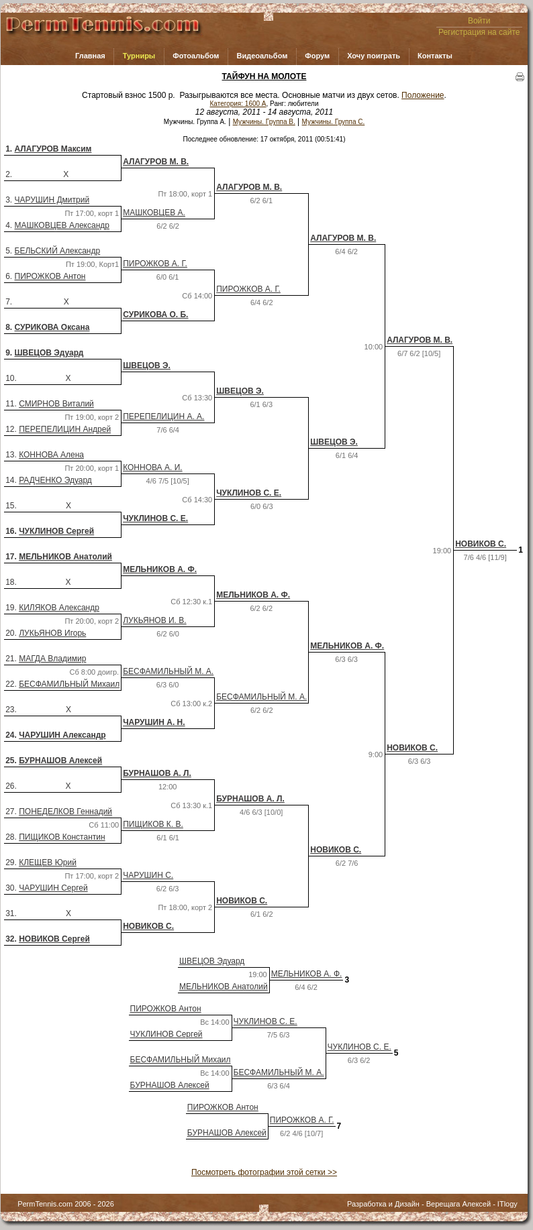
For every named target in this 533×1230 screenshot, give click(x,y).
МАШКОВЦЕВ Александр (62, 225)
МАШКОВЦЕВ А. (154, 212)
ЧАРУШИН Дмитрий (52, 200)
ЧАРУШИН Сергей (53, 888)
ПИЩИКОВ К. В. (153, 824)
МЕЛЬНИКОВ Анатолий (65, 556)
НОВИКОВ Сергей (54, 939)
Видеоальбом (261, 56)
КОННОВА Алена (51, 454)
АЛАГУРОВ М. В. (156, 161)
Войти (479, 20)
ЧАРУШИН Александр (62, 735)
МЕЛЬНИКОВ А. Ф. (160, 569)
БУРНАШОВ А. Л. (157, 773)
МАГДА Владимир (52, 658)
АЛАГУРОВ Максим (53, 149)
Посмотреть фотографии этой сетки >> (264, 1172)
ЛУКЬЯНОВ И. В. (154, 620)
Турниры (139, 56)
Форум (317, 56)
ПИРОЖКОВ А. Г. (155, 263)
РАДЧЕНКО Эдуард (55, 480)
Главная (90, 56)
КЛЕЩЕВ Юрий (48, 862)
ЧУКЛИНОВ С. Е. (248, 493)
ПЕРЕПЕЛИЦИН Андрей (65, 429)
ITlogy (507, 1204)
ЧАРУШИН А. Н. (154, 722)
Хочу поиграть (373, 56)
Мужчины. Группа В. (264, 121)
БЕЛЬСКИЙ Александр (58, 251)
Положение (422, 95)
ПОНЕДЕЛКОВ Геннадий (65, 811)
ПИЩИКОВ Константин (62, 837)
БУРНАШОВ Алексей (60, 760)
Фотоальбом (196, 56)
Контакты (435, 56)
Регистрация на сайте (479, 32)
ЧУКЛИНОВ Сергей (56, 531)
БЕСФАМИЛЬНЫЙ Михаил (69, 684)
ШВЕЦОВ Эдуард (49, 352)
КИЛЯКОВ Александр (59, 607)
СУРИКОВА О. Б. (155, 314)
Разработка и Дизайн (383, 1204)
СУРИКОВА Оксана (52, 327)
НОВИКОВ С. (480, 544)
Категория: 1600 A (238, 103)
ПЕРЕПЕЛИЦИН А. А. (163, 416)
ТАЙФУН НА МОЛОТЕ (264, 76)
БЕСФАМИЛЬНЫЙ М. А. (168, 671)
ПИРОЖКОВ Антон (50, 276)
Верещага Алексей (458, 1204)
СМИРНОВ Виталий (56, 403)
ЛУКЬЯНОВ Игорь (52, 633)
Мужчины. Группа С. (333, 121)
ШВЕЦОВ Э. (147, 365)
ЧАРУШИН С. (148, 875)
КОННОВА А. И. (152, 467)
